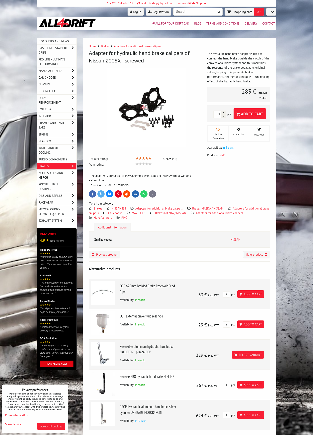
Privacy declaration (16, 415)
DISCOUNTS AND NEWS (54, 41)
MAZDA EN (139, 213)
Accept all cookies (51, 426)
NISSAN (235, 239)
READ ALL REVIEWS (57, 364)
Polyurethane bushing (57, 186)
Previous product (104, 254)
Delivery (251, 23)
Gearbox (57, 141)
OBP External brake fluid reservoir (141, 315)
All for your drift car (170, 23)
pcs (229, 294)
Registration (158, 12)
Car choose (115, 213)
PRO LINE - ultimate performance (52, 61)
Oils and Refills (57, 195)
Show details (13, 424)
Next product (256, 254)
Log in (135, 12)
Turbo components (53, 159)
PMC (124, 217)
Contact (268, 23)
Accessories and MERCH (57, 175)
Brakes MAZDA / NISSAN (207, 208)
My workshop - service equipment (57, 211)
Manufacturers (103, 217)
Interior (57, 116)
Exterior (57, 109)
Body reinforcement (57, 100)
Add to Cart (250, 113)
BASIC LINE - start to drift (57, 50)
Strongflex (57, 91)
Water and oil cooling (57, 150)
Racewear (57, 202)
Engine (57, 134)
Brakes (98, 208)
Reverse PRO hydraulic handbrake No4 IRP (147, 376)
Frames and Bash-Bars (57, 125)
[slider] (144, 158)
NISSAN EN (119, 208)
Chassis (57, 84)
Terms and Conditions (222, 23)
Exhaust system (57, 220)
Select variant (248, 355)
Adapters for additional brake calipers (159, 208)
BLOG (197, 23)
